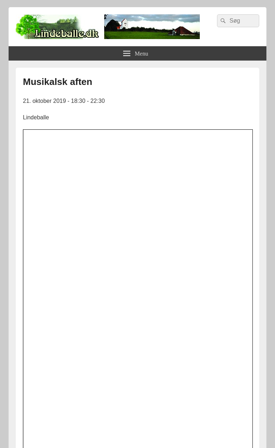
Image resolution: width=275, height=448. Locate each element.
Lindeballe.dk (78, 428)
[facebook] (137, 325)
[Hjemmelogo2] (137, 398)
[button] (150, 230)
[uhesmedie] (137, 351)
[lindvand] (137, 301)
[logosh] (137, 374)
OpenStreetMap (211, 250)
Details (128, 213)
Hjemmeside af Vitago (212, 428)
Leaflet (179, 250)
